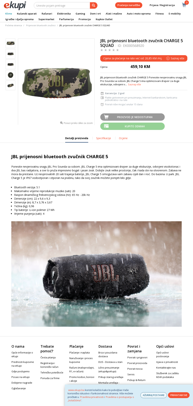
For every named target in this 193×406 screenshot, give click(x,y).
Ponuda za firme (50, 378)
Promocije (85, 19)
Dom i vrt (95, 13)
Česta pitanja (48, 357)
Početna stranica (13, 25)
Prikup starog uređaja (110, 377)
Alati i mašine (114, 13)
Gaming (80, 13)
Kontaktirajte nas (166, 367)
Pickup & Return (136, 380)
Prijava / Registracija (159, 5)
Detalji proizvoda (76, 139)
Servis (131, 374)
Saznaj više (134, 84)
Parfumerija (66, 19)
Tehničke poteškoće (52, 372)
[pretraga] (93, 5)
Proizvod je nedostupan (134, 117)
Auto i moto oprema (139, 13)
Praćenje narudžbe (128, 5)
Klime (8, 13)
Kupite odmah (135, 126)
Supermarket (46, 19)
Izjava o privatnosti (167, 362)
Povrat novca (134, 368)
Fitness (159, 13)
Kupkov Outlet (104, 19)
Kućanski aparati (27, 13)
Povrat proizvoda (137, 363)
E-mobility (175, 13)
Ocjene (123, 138)
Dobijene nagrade (21, 382)
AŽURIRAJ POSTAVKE (153, 395)
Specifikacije (103, 138)
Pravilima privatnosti (91, 397)
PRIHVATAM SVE (178, 395)
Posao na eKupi (20, 377)
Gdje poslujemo (20, 371)
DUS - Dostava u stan (110, 362)
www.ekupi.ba (76, 390)
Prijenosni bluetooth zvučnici (41, 25)
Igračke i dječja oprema (19, 19)
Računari (47, 13)
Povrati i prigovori (137, 357)
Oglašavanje (18, 388)
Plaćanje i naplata (79, 352)
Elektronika (64, 13)
